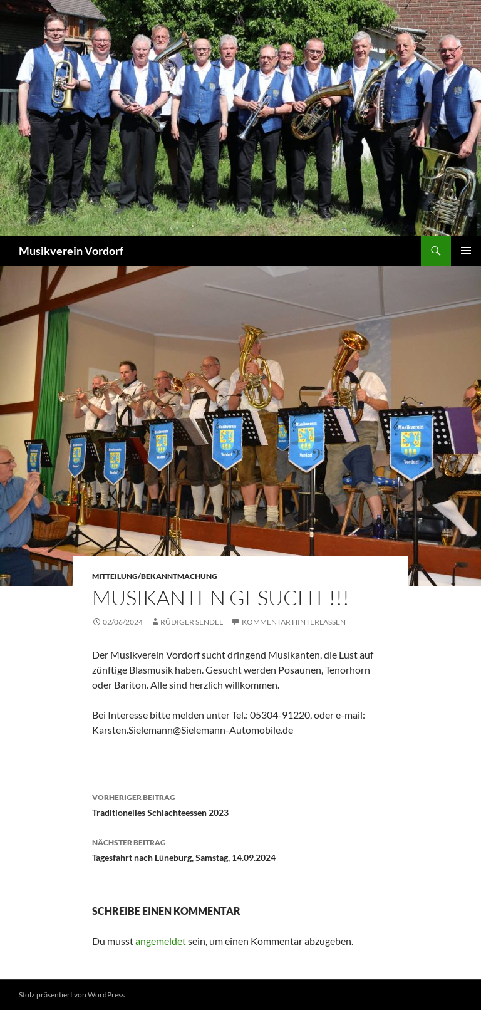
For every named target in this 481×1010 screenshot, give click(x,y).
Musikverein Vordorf (71, 251)
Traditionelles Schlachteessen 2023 (240, 804)
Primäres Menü (466, 251)
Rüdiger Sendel (191, 622)
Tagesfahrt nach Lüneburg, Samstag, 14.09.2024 (240, 849)
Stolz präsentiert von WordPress (72, 994)
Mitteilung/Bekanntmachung (154, 576)
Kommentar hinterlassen (294, 622)
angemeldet (160, 941)
